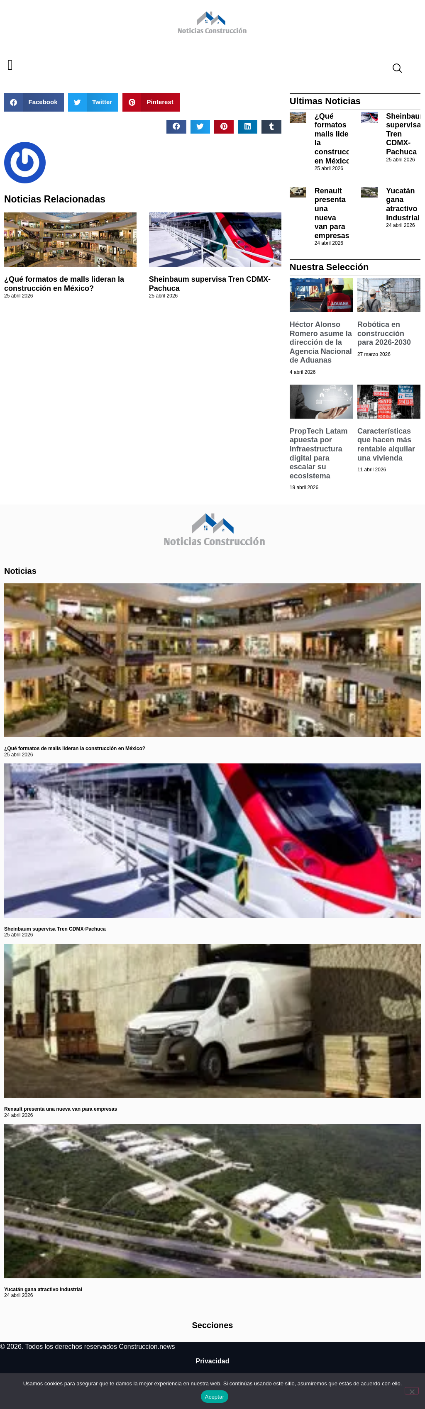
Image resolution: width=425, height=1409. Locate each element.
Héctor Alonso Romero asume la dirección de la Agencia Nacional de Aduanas (321, 342)
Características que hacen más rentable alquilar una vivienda (386, 444)
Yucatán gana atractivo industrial (403, 204)
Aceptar (215, 1397)
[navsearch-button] (394, 69)
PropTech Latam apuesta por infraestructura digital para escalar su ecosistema (319, 453)
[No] (412, 1390)
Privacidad (213, 1361)
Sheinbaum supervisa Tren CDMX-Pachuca (55, 929)
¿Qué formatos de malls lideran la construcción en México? (64, 284)
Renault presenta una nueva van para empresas (332, 213)
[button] (10, 65)
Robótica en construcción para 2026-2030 (384, 333)
